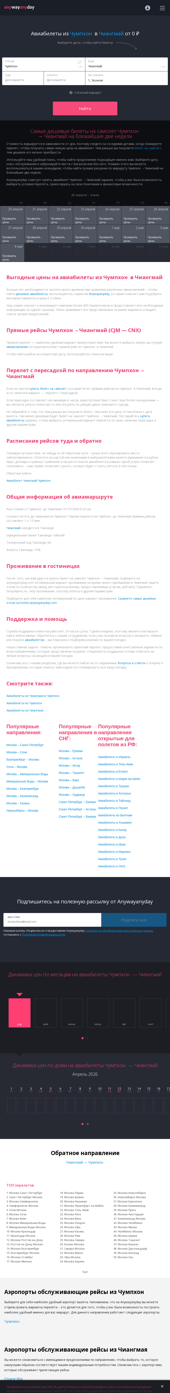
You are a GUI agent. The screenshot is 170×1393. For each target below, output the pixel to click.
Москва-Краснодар (23, 1231)
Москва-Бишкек (128, 1244)
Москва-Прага (127, 1210)
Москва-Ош (125, 1257)
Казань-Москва (74, 1244)
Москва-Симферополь (23, 1201)
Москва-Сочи (17, 1214)
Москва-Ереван (74, 1197)
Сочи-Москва (17, 1210)
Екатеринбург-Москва (25, 1253)
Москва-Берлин (74, 1261)
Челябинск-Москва (130, 1231)
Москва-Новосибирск (132, 1193)
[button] (82, 1038)
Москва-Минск (73, 1253)
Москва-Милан (127, 1227)
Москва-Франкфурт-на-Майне (84, 1206)
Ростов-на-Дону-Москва (27, 1244)
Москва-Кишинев (75, 1201)
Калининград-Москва (131, 1218)
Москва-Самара (74, 1240)
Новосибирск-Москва (132, 1197)
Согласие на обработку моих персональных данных (119, 931)
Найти (85, 108)
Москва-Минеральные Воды (27, 1223)
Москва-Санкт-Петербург (25, 1193)
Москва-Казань (74, 1231)
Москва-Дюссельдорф (132, 1248)
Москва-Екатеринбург (25, 1248)
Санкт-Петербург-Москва (25, 1197)
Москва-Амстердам (131, 1214)
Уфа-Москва (72, 1257)
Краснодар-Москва (23, 1236)
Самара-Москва (74, 1248)
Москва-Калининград (131, 1206)
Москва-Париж (73, 1193)
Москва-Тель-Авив (76, 1210)
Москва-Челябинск (130, 1223)
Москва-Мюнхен (21, 1261)
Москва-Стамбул (22, 1257)
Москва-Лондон (74, 1223)
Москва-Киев (17, 1218)
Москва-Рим (72, 1236)
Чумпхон (12, 1321)
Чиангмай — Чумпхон (85, 1162)
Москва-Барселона (130, 1201)
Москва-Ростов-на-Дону (27, 1240)
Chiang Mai (13, 1378)
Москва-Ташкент (129, 1240)
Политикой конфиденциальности (43, 934)
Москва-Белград (128, 1253)
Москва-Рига (72, 1214)
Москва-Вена (72, 1218)
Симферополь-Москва (23, 1206)
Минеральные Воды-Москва (27, 1227)
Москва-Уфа (72, 1227)
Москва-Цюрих (127, 1236)
